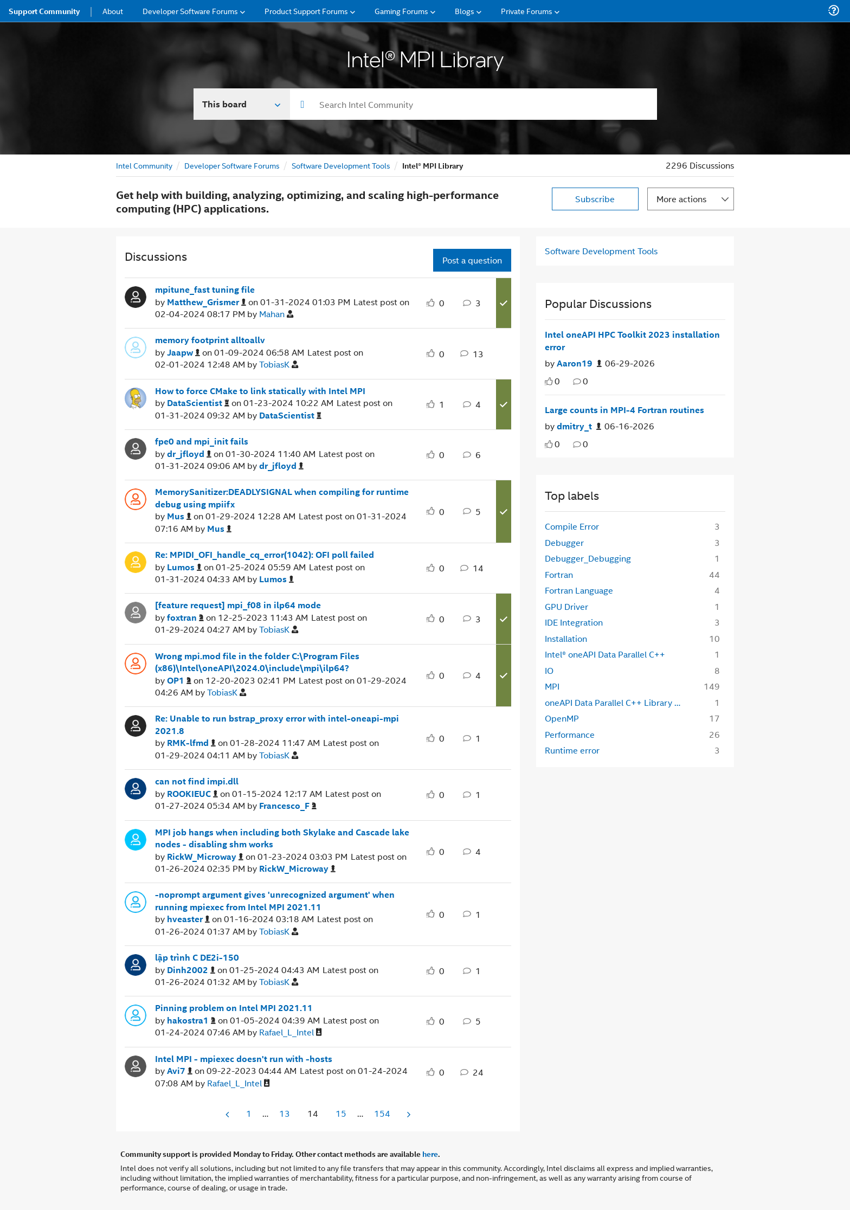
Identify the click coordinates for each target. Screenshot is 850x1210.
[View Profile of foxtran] (185, 617)
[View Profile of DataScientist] (198, 403)
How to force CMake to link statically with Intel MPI (260, 391)
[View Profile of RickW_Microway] (205, 857)
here (430, 1154)
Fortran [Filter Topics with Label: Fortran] (559, 574)
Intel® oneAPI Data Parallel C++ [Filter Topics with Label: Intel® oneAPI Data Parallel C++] (605, 654)
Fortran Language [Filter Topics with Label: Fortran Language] (579, 590)
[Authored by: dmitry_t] (579, 426)
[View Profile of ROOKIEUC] (192, 794)
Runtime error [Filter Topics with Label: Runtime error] (572, 750)
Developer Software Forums (232, 165)
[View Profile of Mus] (179, 516)
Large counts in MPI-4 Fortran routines (624, 410)
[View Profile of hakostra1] (191, 1020)
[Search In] (242, 104)
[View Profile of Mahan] (276, 314)
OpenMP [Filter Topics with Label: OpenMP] (562, 718)
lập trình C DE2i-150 (197, 957)
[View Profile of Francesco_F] (288, 806)
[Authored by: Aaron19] (579, 363)
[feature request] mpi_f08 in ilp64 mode (238, 605)
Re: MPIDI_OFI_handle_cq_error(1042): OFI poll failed (264, 555)
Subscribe (595, 198)
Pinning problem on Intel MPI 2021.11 (234, 1008)
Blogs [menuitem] (464, 10)
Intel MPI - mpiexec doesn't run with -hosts (243, 1059)
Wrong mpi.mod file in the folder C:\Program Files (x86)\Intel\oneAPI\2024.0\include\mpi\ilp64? (257, 662)
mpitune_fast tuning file (205, 289)
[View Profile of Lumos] (184, 567)
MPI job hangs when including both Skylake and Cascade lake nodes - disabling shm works (282, 838)
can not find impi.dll (197, 781)
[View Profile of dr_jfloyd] (189, 454)
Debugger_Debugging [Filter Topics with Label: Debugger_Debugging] (588, 558)
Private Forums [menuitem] (526, 10)
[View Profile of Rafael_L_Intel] (290, 1032)
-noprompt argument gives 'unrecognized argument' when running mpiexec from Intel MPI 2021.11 (275, 901)
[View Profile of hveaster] (188, 919)
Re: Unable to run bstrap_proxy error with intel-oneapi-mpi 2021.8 (277, 724)
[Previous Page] (228, 1114)
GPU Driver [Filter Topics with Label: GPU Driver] (566, 606)
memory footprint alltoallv (210, 340)
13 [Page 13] (284, 1113)
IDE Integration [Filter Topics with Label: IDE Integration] (574, 622)
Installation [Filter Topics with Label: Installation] (566, 638)
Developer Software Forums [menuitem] (190, 10)
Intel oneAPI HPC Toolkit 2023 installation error (632, 341)
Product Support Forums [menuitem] (306, 10)
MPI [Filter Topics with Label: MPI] (552, 686)
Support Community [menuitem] (44, 11)
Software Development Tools (341, 165)
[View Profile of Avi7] (179, 1071)
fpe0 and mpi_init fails (201, 441)
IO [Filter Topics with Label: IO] (549, 670)
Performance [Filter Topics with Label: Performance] (570, 734)
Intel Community (144, 165)
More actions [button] (681, 198)
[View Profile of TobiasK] (278, 364)
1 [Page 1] (249, 1113)
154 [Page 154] (382, 1113)
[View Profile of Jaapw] (183, 352)
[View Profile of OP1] (179, 680)
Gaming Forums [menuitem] (401, 10)
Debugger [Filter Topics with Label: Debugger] (564, 542)
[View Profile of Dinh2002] (191, 970)
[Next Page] (407, 1114)
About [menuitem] (112, 10)
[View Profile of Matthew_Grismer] (206, 302)
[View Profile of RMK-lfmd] (191, 743)
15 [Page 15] (341, 1113)
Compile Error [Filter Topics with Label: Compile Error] (572, 526)
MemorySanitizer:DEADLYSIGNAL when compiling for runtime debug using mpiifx (282, 498)
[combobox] (473, 104)
